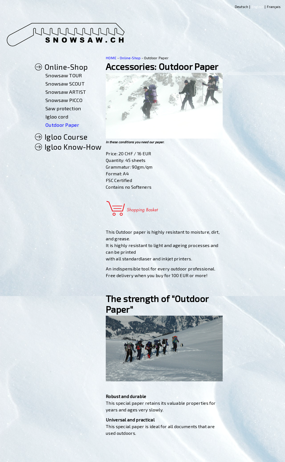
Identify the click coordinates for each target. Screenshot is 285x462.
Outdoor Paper (156, 58)
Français (274, 6)
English (257, 6)
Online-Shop (130, 58)
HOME (111, 58)
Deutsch (241, 6)
